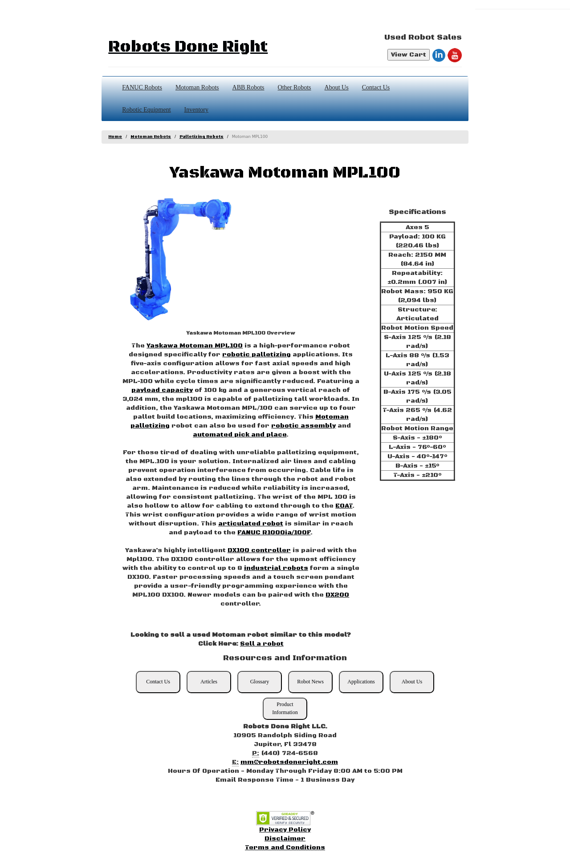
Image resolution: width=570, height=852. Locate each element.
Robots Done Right (188, 47)
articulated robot (250, 524)
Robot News (310, 681)
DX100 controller (259, 550)
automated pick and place (239, 435)
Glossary (259, 681)
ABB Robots (248, 87)
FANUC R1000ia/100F (273, 533)
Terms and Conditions (285, 848)
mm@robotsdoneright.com (289, 762)
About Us (337, 87)
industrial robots (276, 568)
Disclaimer (285, 839)
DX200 (337, 595)
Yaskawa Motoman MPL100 (195, 346)
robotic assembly (303, 426)
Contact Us (376, 87)
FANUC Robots (142, 87)
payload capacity (162, 390)
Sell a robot (262, 644)
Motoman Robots (197, 87)
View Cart (408, 55)
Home (115, 136)
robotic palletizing (256, 355)
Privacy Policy (285, 830)
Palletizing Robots (201, 136)
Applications (361, 681)
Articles (208, 681)
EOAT (343, 506)
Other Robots (294, 87)
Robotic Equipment (146, 109)
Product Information (284, 708)
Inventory (196, 109)
